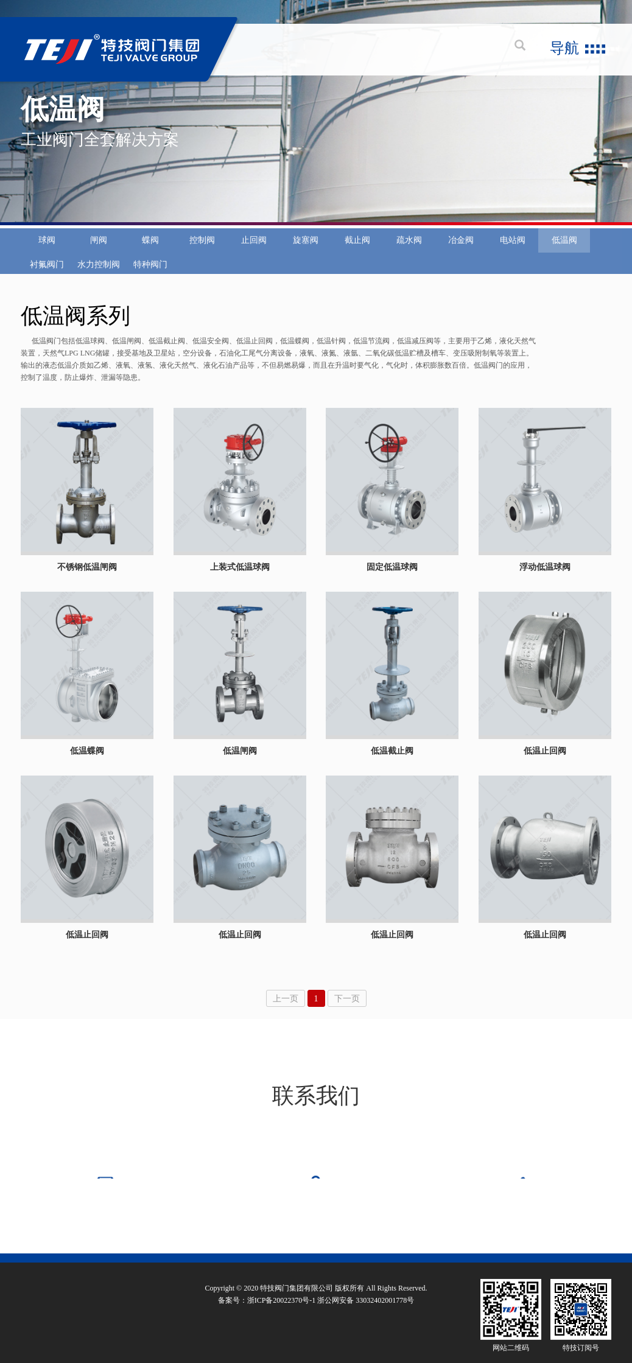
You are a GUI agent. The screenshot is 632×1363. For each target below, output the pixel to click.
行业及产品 (147, 1246)
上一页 (285, 998)
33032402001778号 (385, 1321)
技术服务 (259, 1246)
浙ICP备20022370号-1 (281, 1321)
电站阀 (512, 259)
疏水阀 (409, 259)
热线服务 (367, 1246)
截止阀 (357, 259)
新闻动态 (313, 1246)
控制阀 (202, 259)
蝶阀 (150, 259)
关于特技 (35, 1246)
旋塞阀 (305, 259)
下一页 (347, 998)
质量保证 (205, 1246)
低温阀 (564, 259)
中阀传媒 (596, 1246)
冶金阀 (461, 259)
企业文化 (89, 1246)
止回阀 (254, 259)
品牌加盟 (422, 1246)
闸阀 (98, 259)
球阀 (46, 259)
